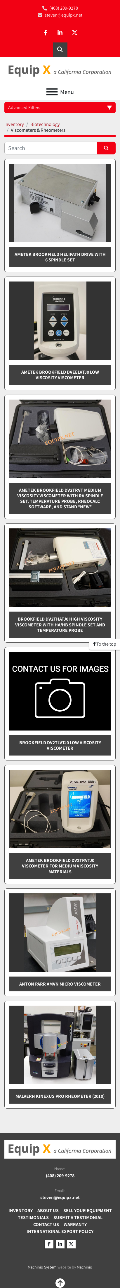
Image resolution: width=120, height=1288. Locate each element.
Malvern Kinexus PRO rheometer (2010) (60, 1096)
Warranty (75, 1224)
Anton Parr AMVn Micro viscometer (60, 984)
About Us (48, 1210)
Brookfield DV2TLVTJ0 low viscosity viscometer (60, 745)
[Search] (50, 148)
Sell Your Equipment (87, 1210)
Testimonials (33, 1217)
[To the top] (104, 644)
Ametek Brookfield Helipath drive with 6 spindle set (60, 257)
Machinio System (42, 1267)
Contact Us (46, 1224)
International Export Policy (60, 1231)
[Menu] (52, 91)
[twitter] (74, 33)
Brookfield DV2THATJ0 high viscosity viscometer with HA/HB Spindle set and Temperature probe (60, 624)
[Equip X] (60, 1149)
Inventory (20, 1210)
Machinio (84, 1267)
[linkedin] (60, 33)
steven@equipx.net (63, 15)
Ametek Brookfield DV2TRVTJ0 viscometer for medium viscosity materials (60, 865)
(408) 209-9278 (63, 8)
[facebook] (45, 33)
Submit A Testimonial (77, 1217)
